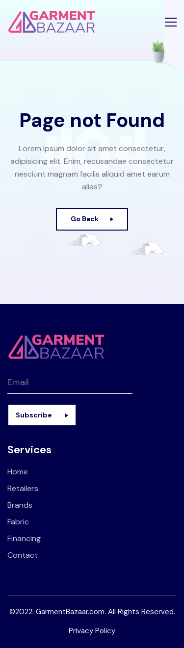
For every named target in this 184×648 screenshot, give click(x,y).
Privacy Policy (92, 631)
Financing (24, 538)
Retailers (22, 488)
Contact (22, 555)
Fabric (18, 522)
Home (17, 472)
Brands (19, 505)
